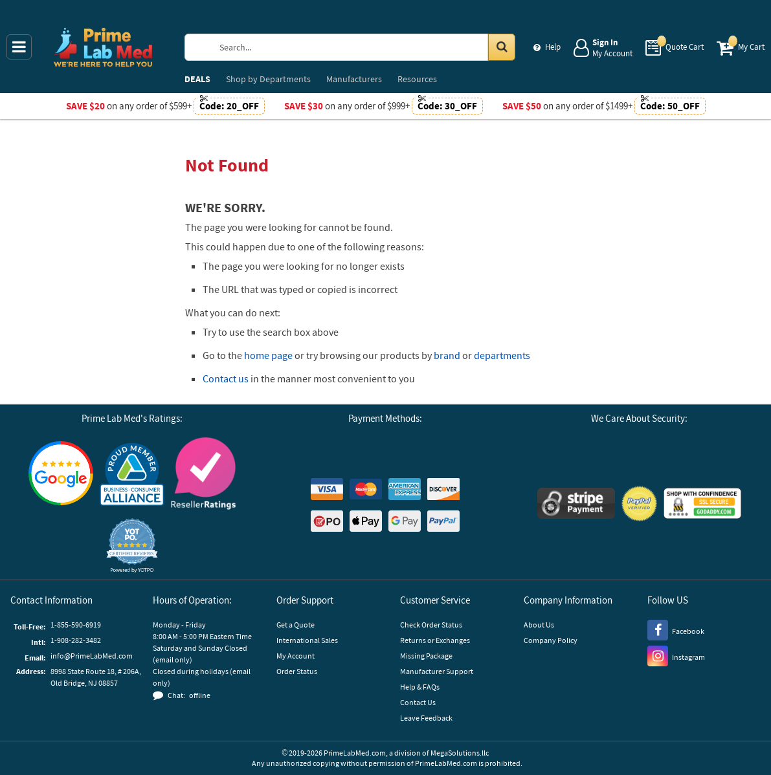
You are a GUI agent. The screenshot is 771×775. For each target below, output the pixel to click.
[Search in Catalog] (501, 47)
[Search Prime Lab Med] (362, 47)
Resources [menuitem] (417, 79)
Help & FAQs (420, 687)
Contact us (226, 378)
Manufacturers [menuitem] (354, 79)
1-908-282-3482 (75, 640)
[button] (132, 545)
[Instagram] (676, 655)
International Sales (307, 640)
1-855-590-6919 (75, 624)
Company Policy (550, 640)
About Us (539, 624)
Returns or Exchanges (435, 640)
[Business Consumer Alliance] (132, 475)
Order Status (296, 671)
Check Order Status (431, 624)
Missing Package (426, 655)
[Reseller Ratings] (203, 475)
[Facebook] (675, 629)
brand (447, 355)
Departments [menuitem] (268, 79)
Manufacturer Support (436, 671)
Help (553, 46)
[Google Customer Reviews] (60, 474)
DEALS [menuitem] (197, 79)
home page (268, 355)
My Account (295, 655)
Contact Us (418, 702)
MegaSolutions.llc (459, 753)
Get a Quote (295, 624)
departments (502, 355)
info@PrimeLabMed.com (91, 655)
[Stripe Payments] (576, 505)
